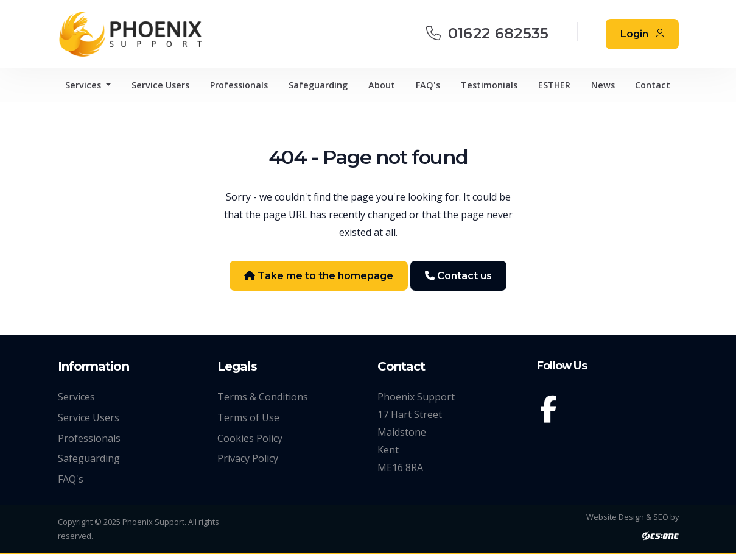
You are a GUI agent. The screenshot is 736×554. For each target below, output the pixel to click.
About (381, 85)
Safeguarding (318, 85)
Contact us (458, 276)
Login (642, 34)
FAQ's (428, 85)
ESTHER (554, 85)
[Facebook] (551, 411)
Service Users (160, 85)
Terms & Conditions (262, 396)
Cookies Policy (249, 438)
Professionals (239, 85)
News (603, 85)
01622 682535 (487, 33)
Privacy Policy (247, 458)
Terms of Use (248, 417)
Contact (652, 85)
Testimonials (489, 85)
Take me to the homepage (318, 276)
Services (84, 85)
